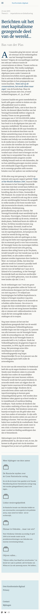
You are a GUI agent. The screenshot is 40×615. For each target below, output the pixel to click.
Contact (6, 601)
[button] (2, 3)
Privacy (6, 590)
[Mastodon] (2, 612)
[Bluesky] (5, 612)
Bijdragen (7, 605)
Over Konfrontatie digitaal (14, 586)
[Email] (9, 612)
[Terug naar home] (20, 3)
